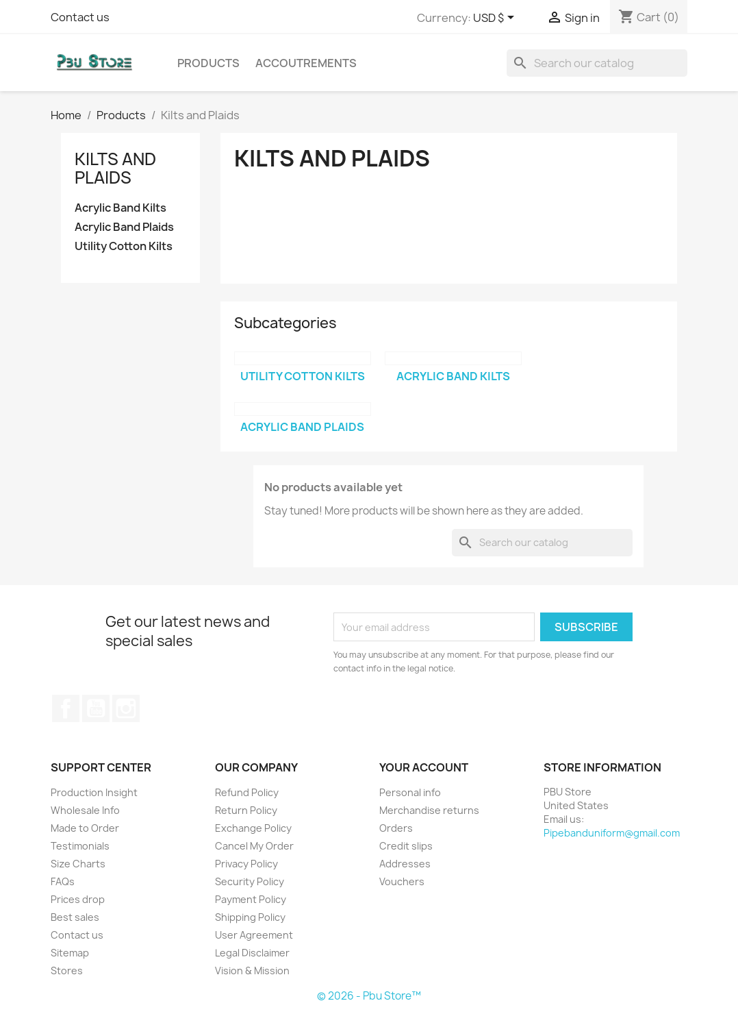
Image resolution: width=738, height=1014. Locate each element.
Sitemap (70, 952)
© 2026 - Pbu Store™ (369, 996)
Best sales (75, 917)
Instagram (126, 708)
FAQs (63, 881)
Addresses (405, 863)
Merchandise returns (429, 810)
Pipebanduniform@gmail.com (612, 832)
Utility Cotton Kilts (124, 246)
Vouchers (401, 881)
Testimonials (80, 845)
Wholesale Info (85, 810)
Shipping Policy (250, 917)
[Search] (597, 63)
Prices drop (78, 899)
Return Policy (246, 810)
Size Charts (78, 863)
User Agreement (254, 934)
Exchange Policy (253, 827)
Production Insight (94, 792)
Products (208, 63)
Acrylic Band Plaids (124, 227)
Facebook (65, 708)
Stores (67, 970)
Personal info (410, 792)
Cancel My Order (254, 845)
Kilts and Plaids (115, 167)
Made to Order (85, 827)
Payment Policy (250, 899)
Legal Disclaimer (252, 952)
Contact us (80, 17)
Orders (396, 827)
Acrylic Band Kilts (120, 208)
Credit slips (406, 845)
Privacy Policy (246, 863)
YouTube (96, 708)
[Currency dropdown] (496, 18)
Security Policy (249, 881)
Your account (423, 767)
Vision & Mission (252, 970)
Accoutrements (306, 63)
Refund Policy (247, 792)
